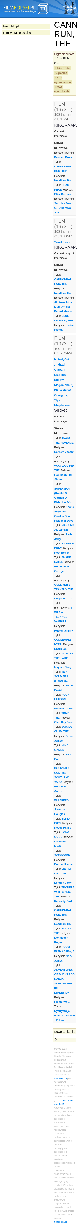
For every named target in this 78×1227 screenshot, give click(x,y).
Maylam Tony (62, 667)
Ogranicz (61, 73)
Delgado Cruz (63, 598)
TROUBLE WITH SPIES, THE (64, 892)
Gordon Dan (62, 516)
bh (56, 390)
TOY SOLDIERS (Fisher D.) (61, 676)
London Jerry (63, 882)
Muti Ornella (62, 306)
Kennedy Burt (63, 901)
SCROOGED (62, 855)
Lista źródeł (62, 68)
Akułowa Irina (63, 302)
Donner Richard (64, 864)
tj (72, 385)
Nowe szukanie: (64, 1031)
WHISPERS (61, 800)
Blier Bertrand (63, 194)
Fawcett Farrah (63, 157)
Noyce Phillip (62, 827)
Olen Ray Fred (63, 722)
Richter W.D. (62, 1001)
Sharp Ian (60, 648)
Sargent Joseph (64, 451)
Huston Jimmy (63, 630)
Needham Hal (62, 180)
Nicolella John (63, 708)
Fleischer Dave (63, 520)
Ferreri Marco (63, 311)
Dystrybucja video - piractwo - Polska (64, 1015)
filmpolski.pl (60, 1078)
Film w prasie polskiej (17, 32)
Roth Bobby (61, 552)
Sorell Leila (62, 242)
